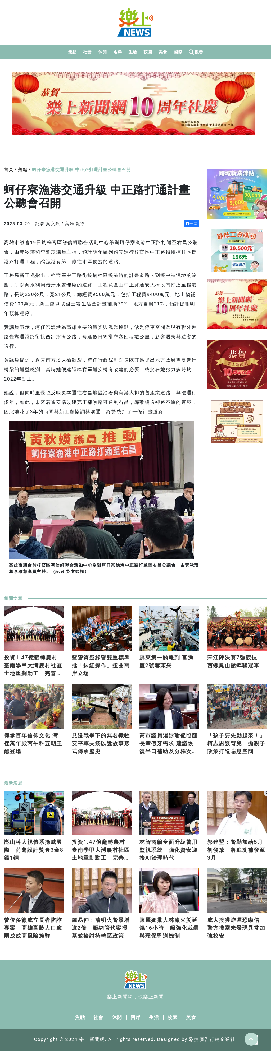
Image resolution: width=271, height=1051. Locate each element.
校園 (147, 51)
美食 (163, 51)
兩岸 (117, 51)
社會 (87, 51)
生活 (132, 51)
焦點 (72, 51)
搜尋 (196, 52)
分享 (192, 223)
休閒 (102, 51)
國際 (178, 51)
